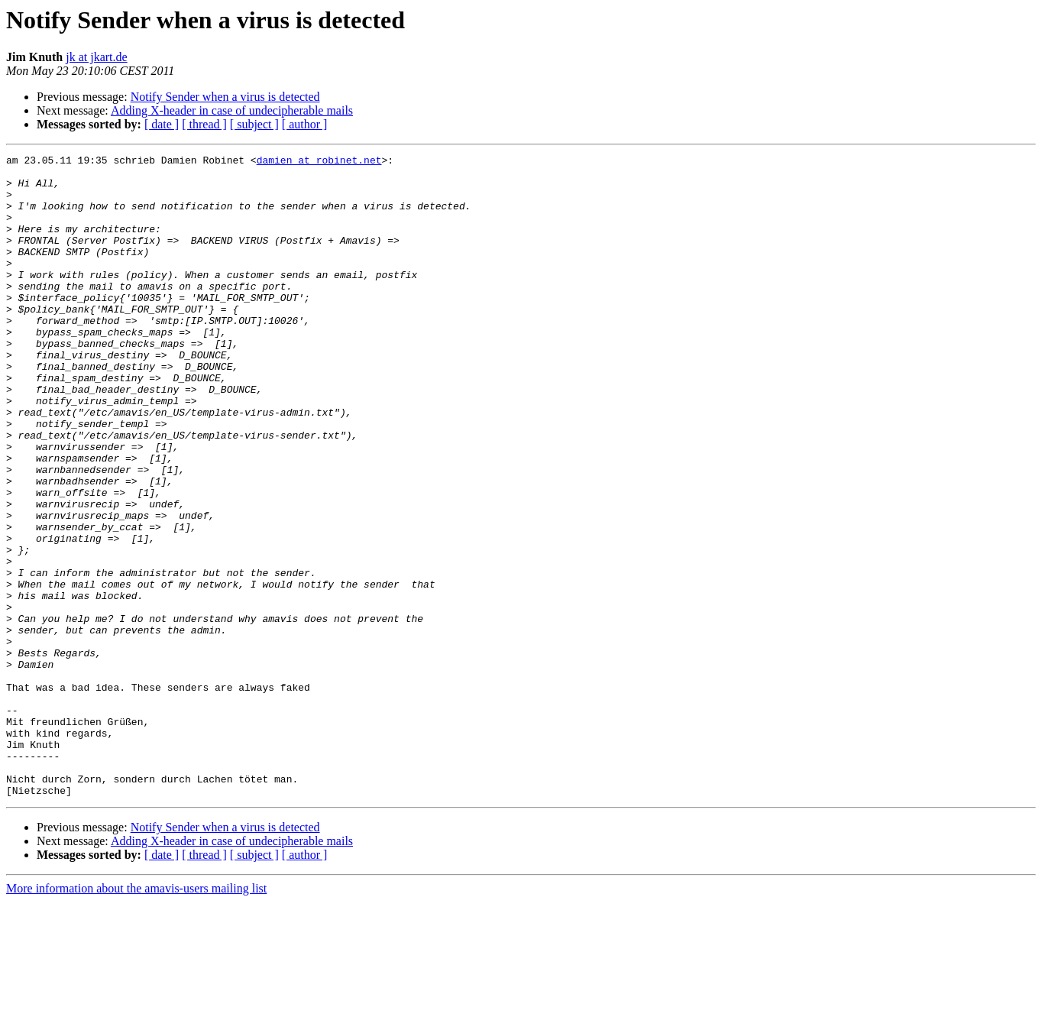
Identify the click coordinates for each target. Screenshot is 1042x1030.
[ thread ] (204, 124)
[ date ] (161, 124)
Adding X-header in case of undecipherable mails (232, 110)
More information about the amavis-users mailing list (136, 1016)
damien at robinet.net (319, 162)
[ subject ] (254, 124)
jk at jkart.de (96, 56)
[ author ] (305, 124)
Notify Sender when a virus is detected (225, 96)
